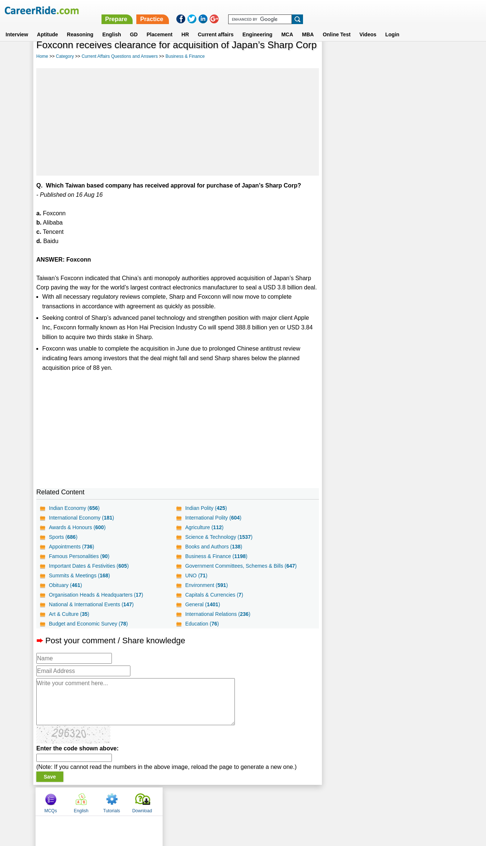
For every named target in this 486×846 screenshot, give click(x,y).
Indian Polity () (206, 508)
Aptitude (47, 26)
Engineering (257, 26)
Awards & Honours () (77, 527)
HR (185, 26)
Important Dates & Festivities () (89, 566)
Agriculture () (204, 527)
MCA (287, 26)
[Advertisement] (177, 122)
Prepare (294, 10)
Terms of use (239, 801)
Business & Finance (185, 56)
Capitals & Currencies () (214, 595)
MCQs (339, 56)
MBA (308, 26)
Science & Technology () (219, 537)
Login (392, 26)
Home (42, 56)
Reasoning (80, 26)
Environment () (206, 585)
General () (202, 604)
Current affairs (215, 26)
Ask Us (270, 801)
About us (176, 801)
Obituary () (65, 585)
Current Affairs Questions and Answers (119, 56)
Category (65, 56)
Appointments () (71, 547)
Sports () (63, 537)
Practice (330, 10)
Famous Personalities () (79, 556)
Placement (160, 26)
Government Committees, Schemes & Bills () (241, 566)
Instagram (324, 801)
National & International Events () (91, 604)
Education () (202, 624)
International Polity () (213, 518)
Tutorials (399, 56)
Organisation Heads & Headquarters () (96, 595)
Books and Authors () (213, 547)
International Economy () (81, 518)
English (111, 26)
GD (134, 26)
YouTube (295, 801)
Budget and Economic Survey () (88, 624)
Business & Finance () (216, 556)
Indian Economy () (74, 508)
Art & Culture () (69, 614)
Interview (17, 26)
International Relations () (217, 614)
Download (430, 56)
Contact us (205, 801)
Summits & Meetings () (79, 575)
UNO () (196, 575)
